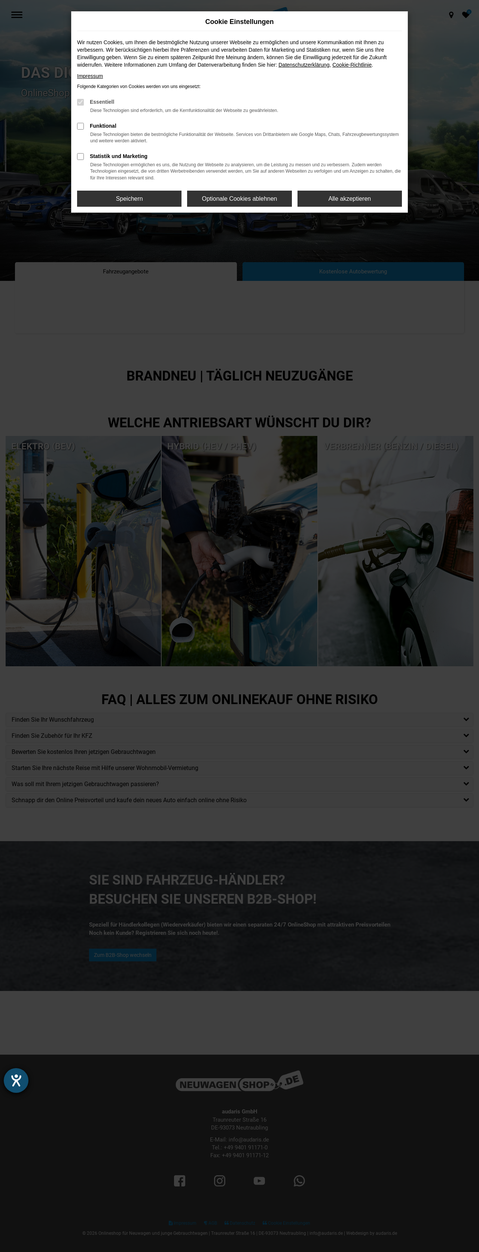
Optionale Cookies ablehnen (239, 198)
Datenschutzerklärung (303, 65)
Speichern (129, 198)
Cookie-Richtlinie (352, 65)
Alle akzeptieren (349, 198)
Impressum (90, 76)
